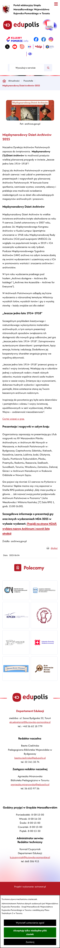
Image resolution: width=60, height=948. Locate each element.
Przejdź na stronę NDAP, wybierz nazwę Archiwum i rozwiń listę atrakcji (29, 528)
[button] (30, 119)
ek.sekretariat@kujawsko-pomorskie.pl (30, 722)
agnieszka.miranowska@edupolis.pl (30, 784)
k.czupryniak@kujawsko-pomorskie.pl (30, 857)
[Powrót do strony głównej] (4, 81)
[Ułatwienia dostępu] (30, 54)
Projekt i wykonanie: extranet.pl (30, 886)
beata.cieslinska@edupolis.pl (30, 758)
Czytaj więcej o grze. (13, 419)
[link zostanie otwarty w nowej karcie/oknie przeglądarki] (17, 39)
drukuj (54, 548)
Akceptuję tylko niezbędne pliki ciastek (30, 932)
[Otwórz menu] (56, 4)
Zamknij (30, 942)
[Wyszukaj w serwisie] (26, 67)
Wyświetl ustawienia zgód (30, 923)
